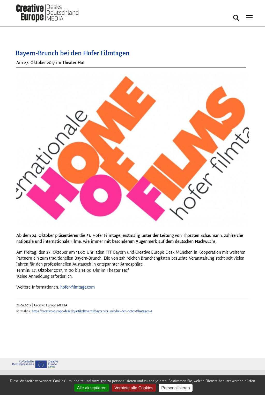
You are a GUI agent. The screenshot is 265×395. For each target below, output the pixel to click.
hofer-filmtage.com (77, 287)
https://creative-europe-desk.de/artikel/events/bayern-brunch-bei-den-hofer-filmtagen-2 (92, 311)
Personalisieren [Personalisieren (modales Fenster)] (175, 388)
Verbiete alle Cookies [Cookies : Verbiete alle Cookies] (133, 388)
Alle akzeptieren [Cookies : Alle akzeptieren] (91, 388)
